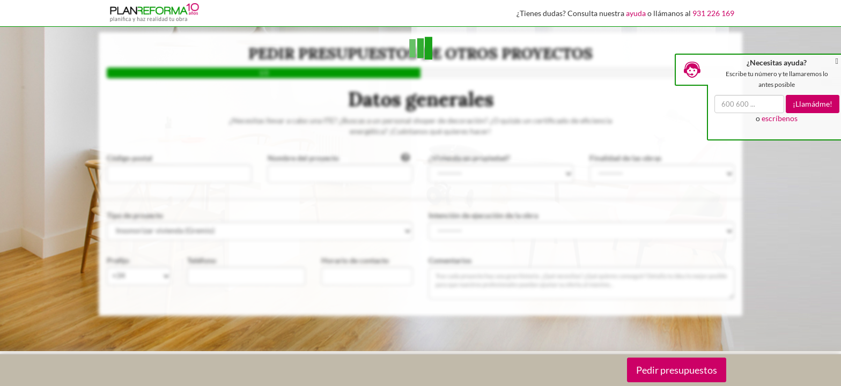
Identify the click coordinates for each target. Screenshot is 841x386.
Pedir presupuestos (676, 370)
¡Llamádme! (812, 103)
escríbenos (780, 118)
